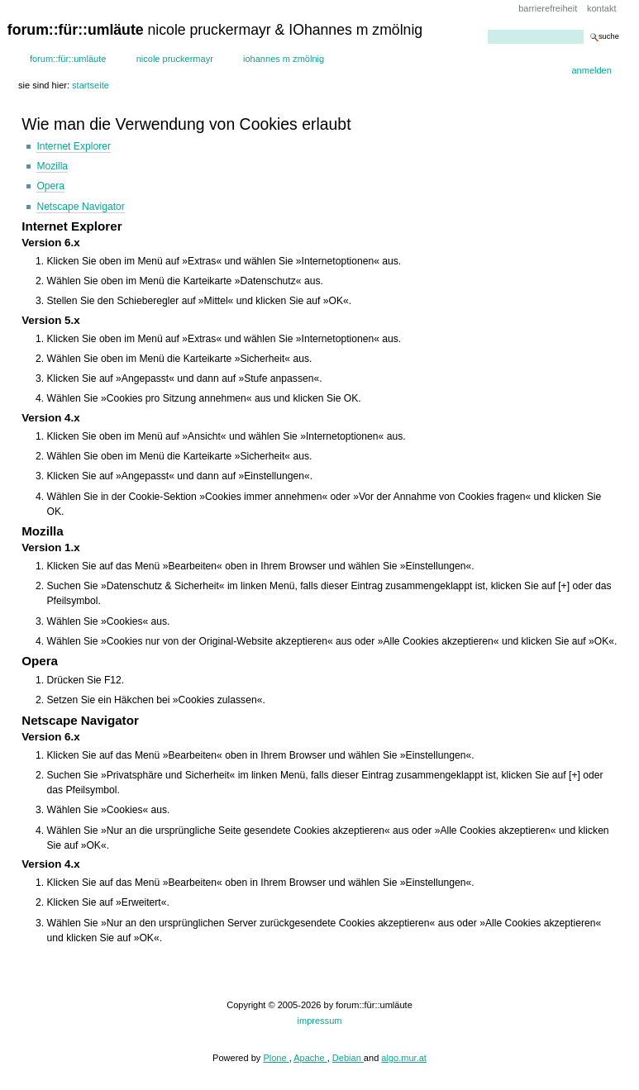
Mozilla (52, 166)
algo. (391, 1058)
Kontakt (602, 8)
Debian (348, 1058)
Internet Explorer (73, 146)
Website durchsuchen (487, 29)
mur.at (414, 1058)
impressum (320, 1021)
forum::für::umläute (68, 59)
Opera (50, 186)
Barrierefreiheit (547, 8)
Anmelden (591, 70)
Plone (276, 1058)
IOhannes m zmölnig (283, 59)
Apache (310, 1058)
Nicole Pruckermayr (174, 59)
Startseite (90, 85)
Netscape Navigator (80, 206)
